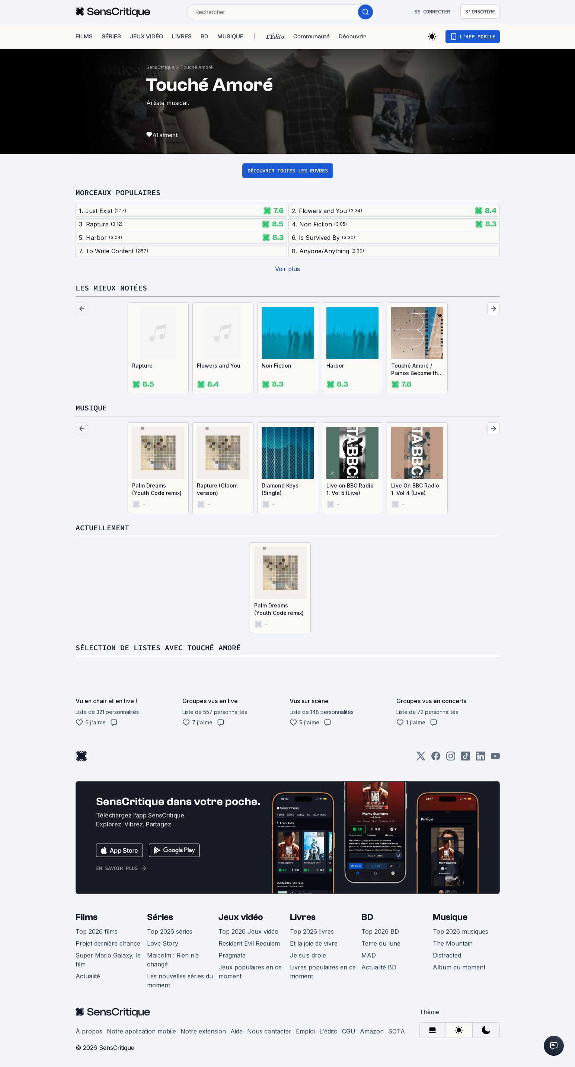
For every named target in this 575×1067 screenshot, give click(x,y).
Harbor (335, 365)
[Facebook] (435, 758)
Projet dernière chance (108, 943)
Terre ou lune (380, 943)
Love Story (162, 943)
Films (87, 917)
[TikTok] (465, 758)
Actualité (88, 976)
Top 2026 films (97, 931)
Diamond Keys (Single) (280, 489)
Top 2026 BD (380, 931)
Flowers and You (218, 365)
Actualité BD (378, 967)
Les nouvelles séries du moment (180, 980)
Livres (303, 917)
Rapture (142, 365)
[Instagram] (450, 758)
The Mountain (453, 943)
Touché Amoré (197, 67)
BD (367, 917)
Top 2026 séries (169, 931)
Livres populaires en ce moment (323, 971)
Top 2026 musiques (460, 931)
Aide (236, 1031)
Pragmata (232, 955)
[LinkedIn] (480, 758)
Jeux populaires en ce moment (250, 971)
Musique (450, 917)
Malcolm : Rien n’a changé (173, 960)
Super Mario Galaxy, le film (108, 960)
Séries (160, 917)
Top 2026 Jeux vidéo (248, 931)
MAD (368, 955)
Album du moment (459, 967)
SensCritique (160, 67)
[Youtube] (495, 758)
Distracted (447, 955)
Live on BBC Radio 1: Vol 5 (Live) (350, 489)
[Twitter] (420, 758)
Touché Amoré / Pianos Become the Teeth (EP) (416, 369)
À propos (89, 1031)
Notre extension (203, 1031)
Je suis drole (308, 955)
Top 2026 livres (312, 931)
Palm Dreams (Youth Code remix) (157, 489)
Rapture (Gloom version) (217, 489)
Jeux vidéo (240, 917)
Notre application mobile (141, 1031)
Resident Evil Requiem (249, 943)
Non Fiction (276, 365)
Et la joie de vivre (314, 943)
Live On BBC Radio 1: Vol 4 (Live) (415, 489)
